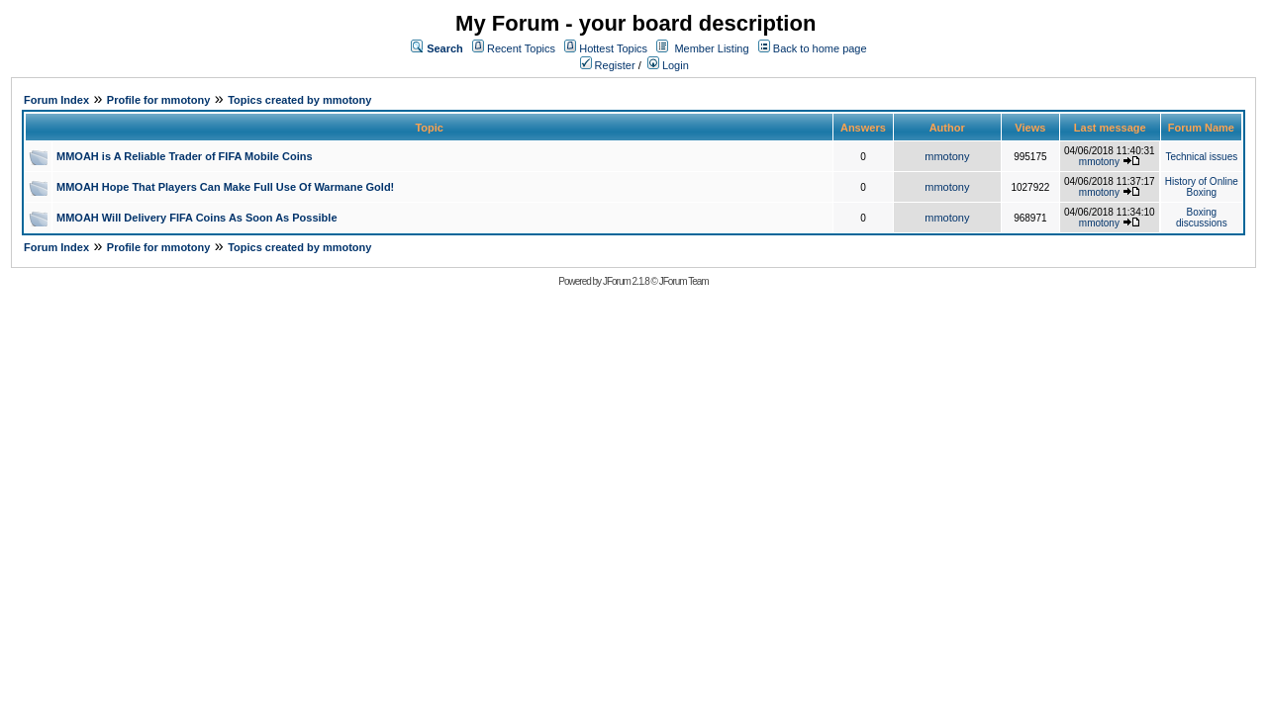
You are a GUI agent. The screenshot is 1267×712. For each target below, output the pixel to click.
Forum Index (56, 100)
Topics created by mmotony (299, 100)
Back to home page (820, 48)
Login (668, 65)
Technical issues (1201, 156)
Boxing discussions (1201, 217)
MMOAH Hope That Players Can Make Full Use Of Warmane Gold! (225, 187)
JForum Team (684, 281)
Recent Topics (521, 48)
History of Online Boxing (1201, 187)
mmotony (947, 156)
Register (607, 65)
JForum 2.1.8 (626, 281)
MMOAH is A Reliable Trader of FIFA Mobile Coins (184, 156)
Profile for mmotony (159, 100)
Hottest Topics (613, 48)
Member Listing (711, 48)
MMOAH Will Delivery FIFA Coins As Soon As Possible (197, 217)
